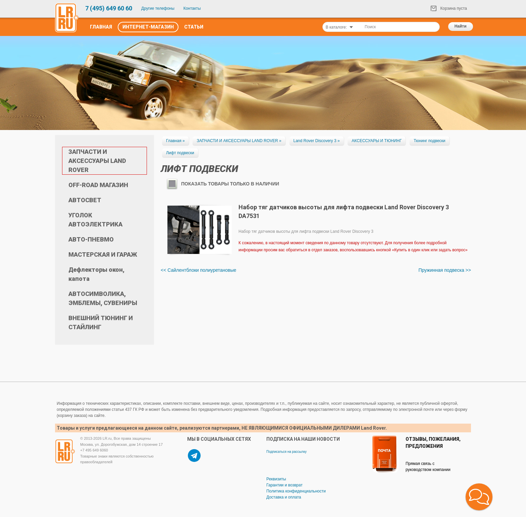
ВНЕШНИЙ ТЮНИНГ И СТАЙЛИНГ (100, 322)
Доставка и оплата (283, 497)
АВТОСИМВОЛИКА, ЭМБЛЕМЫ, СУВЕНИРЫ (102, 298)
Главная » (175, 140)
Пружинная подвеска (441, 270)
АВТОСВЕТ (84, 200)
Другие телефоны (157, 8)
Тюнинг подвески (429, 140)
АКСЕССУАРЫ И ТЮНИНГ (377, 140)
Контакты (192, 8)
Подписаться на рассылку (286, 452)
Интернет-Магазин (148, 27)
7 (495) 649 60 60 (108, 8)
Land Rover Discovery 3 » (317, 140)
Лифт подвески (180, 152)
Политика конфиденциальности (296, 491)
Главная (101, 27)
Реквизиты (276, 479)
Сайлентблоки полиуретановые (201, 270)
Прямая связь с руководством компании (428, 466)
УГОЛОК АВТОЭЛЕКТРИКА (95, 220)
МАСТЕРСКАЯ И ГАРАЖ (102, 254)
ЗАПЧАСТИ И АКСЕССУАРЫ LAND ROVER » (239, 140)
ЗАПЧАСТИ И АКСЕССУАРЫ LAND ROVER (97, 160)
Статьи (193, 27)
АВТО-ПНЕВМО (91, 239)
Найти (461, 26)
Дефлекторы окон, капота (96, 274)
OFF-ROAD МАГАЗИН (98, 184)
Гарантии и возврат (284, 485)
